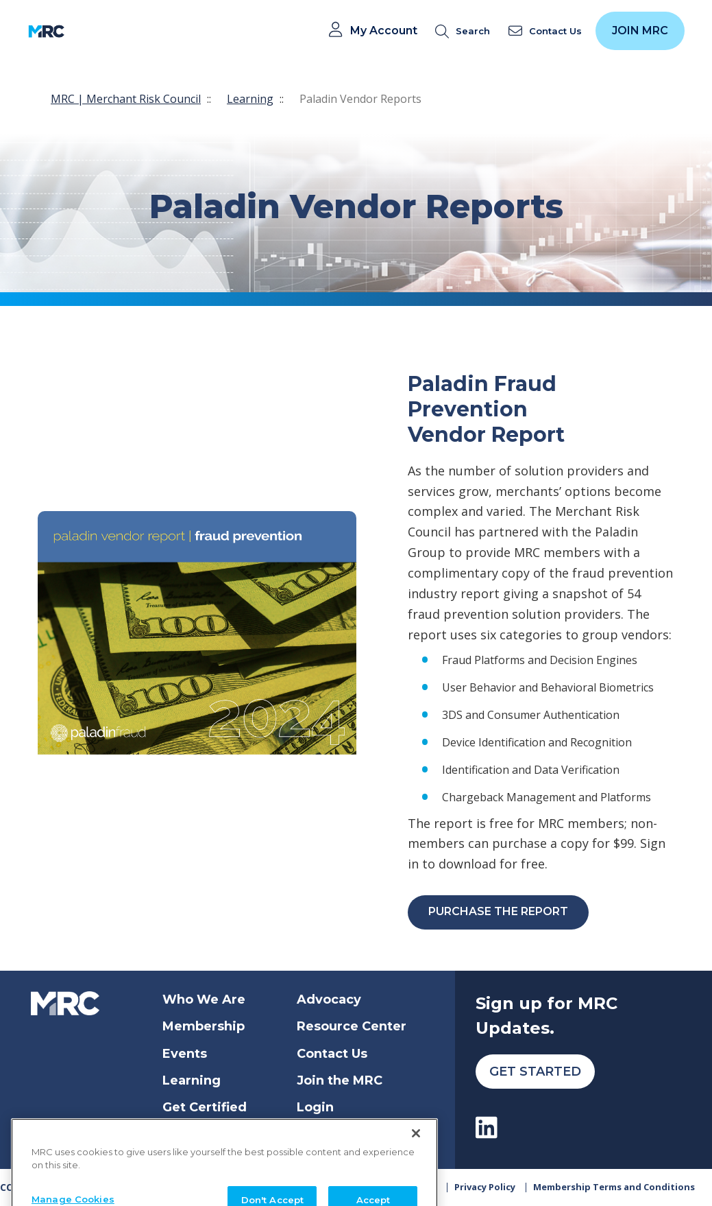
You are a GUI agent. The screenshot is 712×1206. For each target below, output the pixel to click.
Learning (250, 98)
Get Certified (204, 1107)
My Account (383, 31)
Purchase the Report (498, 911)
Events (184, 1053)
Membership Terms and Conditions (614, 1187)
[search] (465, 31)
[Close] (416, 1154)
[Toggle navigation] (84, 31)
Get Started (535, 1071)
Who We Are (203, 999)
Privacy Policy (484, 1187)
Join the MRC (339, 1080)
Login (315, 1107)
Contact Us (332, 1053)
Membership (203, 1026)
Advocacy (329, 999)
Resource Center (351, 1026)
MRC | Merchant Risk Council (126, 98)
